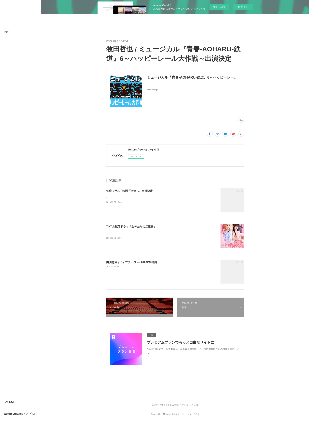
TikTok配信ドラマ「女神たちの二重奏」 (131, 226)
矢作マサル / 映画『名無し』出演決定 (129, 190)
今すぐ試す (219, 6)
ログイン (243, 7)
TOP (7, 32)
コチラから (112, 234)
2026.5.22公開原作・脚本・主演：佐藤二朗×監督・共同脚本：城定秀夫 (144, 198)
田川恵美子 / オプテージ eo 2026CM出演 (131, 262)
